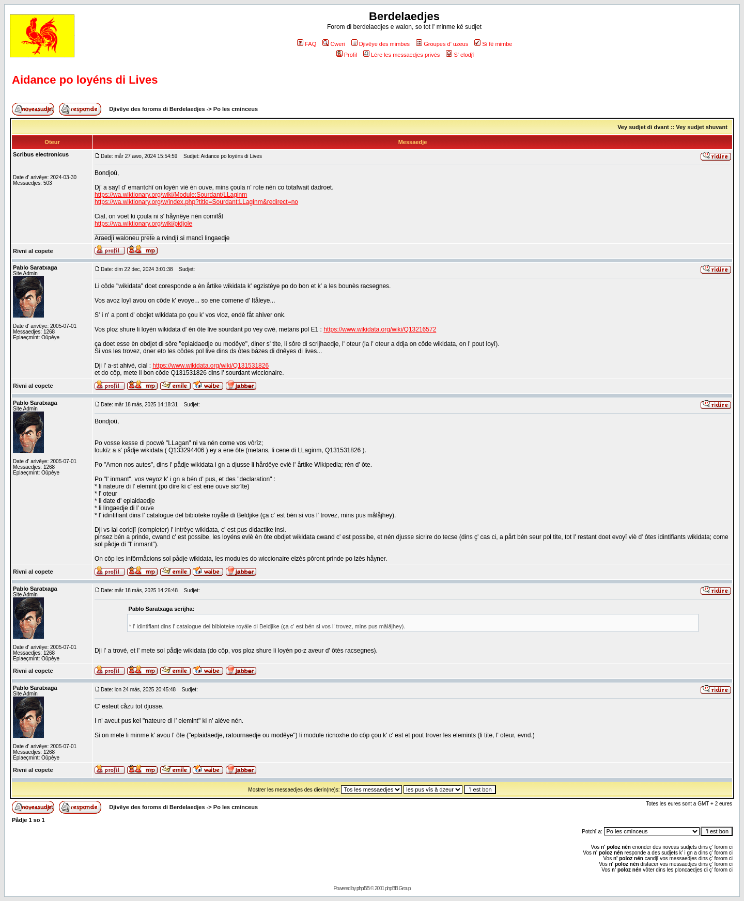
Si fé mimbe (493, 44)
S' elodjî (460, 55)
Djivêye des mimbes (380, 44)
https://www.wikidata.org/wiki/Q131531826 (210, 365)
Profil (346, 55)
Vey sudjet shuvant (701, 127)
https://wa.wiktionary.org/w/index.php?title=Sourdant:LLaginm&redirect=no (196, 202)
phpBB (363, 888)
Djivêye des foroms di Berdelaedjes (157, 109)
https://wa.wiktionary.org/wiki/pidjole (143, 223)
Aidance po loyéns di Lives (85, 79)
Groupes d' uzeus (442, 44)
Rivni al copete (33, 251)
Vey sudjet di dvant (643, 127)
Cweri (333, 44)
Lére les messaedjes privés (401, 55)
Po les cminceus (235, 109)
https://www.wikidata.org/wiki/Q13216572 (379, 329)
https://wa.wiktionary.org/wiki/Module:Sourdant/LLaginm (171, 194)
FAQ (306, 44)
